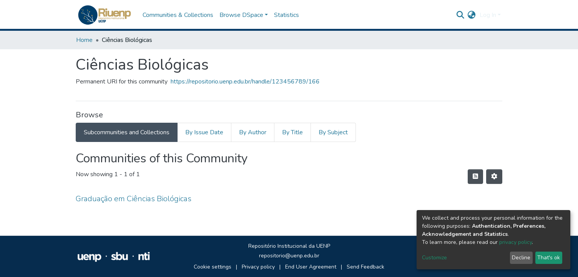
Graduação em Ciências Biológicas (133, 199)
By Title (292, 132)
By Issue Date (204, 132)
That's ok (548, 257)
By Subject (333, 132)
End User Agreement (310, 266)
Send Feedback (365, 266)
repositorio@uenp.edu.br (289, 255)
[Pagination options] (494, 176)
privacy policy (515, 242)
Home (84, 40)
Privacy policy (258, 266)
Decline (521, 257)
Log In (488, 15)
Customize (434, 257)
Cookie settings (212, 266)
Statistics (286, 15)
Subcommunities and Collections (126, 132)
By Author (252, 132)
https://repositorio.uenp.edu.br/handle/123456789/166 (245, 81)
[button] (471, 15)
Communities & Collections (178, 15)
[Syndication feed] (475, 176)
